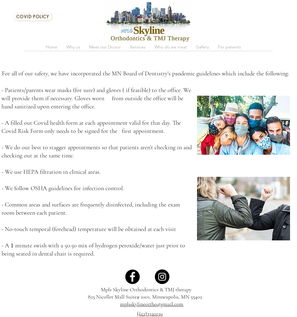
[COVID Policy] (33, 16)
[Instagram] (162, 276)
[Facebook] (132, 276)
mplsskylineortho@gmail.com (151, 304)
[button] (105, 49)
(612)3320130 (150, 313)
